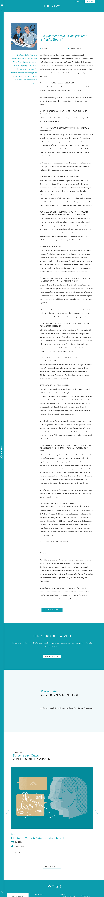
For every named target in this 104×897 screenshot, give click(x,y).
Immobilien (63, 894)
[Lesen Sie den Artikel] (52, 798)
